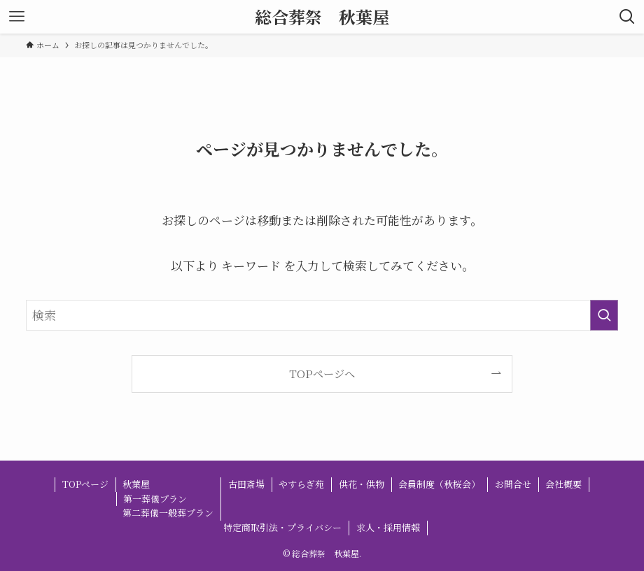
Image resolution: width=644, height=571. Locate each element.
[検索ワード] (322, 315)
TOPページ (85, 484)
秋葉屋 (136, 484)
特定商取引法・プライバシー (282, 527)
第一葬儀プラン (155, 498)
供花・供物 (361, 484)
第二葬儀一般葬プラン (168, 512)
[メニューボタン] (17, 17)
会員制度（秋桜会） (439, 484)
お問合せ (513, 484)
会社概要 (563, 484)
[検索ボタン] (627, 17)
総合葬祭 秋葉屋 (322, 16)
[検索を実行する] (604, 315)
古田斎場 (246, 484)
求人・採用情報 (388, 527)
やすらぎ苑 (301, 484)
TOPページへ (322, 373)
